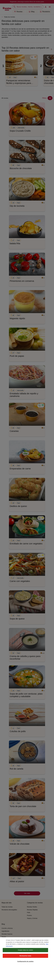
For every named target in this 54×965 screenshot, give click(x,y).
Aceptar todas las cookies (25, 951)
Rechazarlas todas (25, 957)
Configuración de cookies (25, 963)
